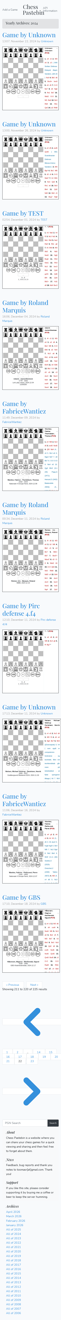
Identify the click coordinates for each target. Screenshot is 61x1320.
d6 (56, 78)
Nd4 (51, 285)
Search (53, 1123)
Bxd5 (51, 957)
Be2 (52, 170)
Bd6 (46, 350)
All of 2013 (13, 1282)
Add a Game (10, 10)
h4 (56, 232)
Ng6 (55, 89)
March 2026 (14, 1216)
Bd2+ (47, 281)
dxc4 (55, 578)
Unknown (47, 41)
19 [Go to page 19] (44, 1057)
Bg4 (46, 170)
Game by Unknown (29, 35)
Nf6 (56, 170)
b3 (50, 544)
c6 (50, 174)
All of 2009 (13, 1300)
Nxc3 (55, 376)
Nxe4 (47, 387)
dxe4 (55, 387)
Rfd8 (55, 108)
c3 (51, 63)
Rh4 (55, 259)
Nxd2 (47, 255)
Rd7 (46, 969)
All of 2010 (13, 1295)
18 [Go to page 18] (32, 1057)
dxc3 (46, 376)
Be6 (46, 942)
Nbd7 (47, 178)
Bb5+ (55, 552)
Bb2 (49, 368)
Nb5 (55, 251)
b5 (56, 563)
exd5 (55, 148)
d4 (50, 357)
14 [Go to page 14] (39, 1052)
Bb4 (46, 189)
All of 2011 (13, 1291)
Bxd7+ (55, 556)
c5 (51, 59)
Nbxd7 (47, 559)
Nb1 (46, 240)
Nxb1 (47, 262)
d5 (50, 85)
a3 (52, 108)
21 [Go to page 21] (8, 1061)
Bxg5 (46, 259)
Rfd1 (57, 965)
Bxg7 (50, 197)
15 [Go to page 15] (51, 1052)
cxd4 (46, 361)
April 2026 (13, 1212)
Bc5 (46, 578)
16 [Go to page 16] (8, 1057)
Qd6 (55, 274)
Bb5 (53, 78)
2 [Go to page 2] (18, 1052)
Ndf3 (46, 574)
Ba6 (49, 100)
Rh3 (55, 262)
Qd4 (55, 270)
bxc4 (55, 582)
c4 (50, 574)
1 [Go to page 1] (7, 1052)
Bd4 (53, 193)
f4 (47, 338)
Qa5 (46, 108)
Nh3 (58, 741)
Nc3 (48, 182)
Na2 (55, 361)
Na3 (55, 240)
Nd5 (46, 193)
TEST (44, 220)
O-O (55, 85)
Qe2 (55, 589)
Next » (34, 985)
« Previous (13, 985)
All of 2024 (13, 1234)
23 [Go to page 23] (32, 1061)
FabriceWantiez (11, 422)
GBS (43, 904)
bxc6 (55, 81)
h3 (52, 178)
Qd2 (55, 189)
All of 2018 (13, 1260)
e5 (48, 85)
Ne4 (55, 383)
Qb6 (53, 567)
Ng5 (55, 255)
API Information (50, 9)
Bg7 (48, 644)
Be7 (52, 93)
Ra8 (46, 244)
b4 (52, 365)
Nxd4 (55, 380)
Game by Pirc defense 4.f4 (21, 609)
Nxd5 (55, 446)
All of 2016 (13, 1269)
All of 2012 (13, 1287)
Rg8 (55, 197)
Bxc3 (55, 285)
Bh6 (50, 247)
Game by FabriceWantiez (24, 407)
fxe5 (55, 586)
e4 (48, 59)
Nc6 (47, 78)
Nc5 (54, 236)
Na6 (51, 232)
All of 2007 (13, 1309)
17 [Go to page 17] (20, 1057)
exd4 (55, 357)
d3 (52, 89)
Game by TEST (23, 213)
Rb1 (55, 104)
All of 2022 (13, 1243)
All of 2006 (13, 1313)
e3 (51, 342)
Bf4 (46, 278)
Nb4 (52, 449)
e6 (46, 63)
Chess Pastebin (33, 9)
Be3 (55, 100)
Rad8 (47, 965)
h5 (47, 247)
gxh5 (46, 274)
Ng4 (46, 589)
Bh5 (55, 178)
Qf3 (48, 449)
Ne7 (46, 89)
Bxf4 (46, 365)
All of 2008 (13, 1304)
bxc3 (55, 266)
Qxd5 (47, 152)
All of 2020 (13, 1251)
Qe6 (55, 278)
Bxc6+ (50, 81)
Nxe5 (47, 586)
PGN (47, 53)
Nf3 (56, 59)
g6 (56, 244)
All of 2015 (13, 1273)
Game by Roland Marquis (25, 306)
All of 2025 (13, 1229)
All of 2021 (13, 1247)
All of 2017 (13, 1265)
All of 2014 (13, 1278)
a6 (53, 353)
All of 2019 (13, 1256)
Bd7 (46, 556)
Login (9, 1155)
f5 (45, 236)
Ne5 (46, 571)
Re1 (48, 93)
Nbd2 (47, 96)
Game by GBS (21, 897)
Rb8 (46, 104)
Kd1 (55, 281)
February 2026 (15, 1221)
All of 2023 (13, 1238)
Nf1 (46, 100)
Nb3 (46, 251)
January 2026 (14, 1225)
